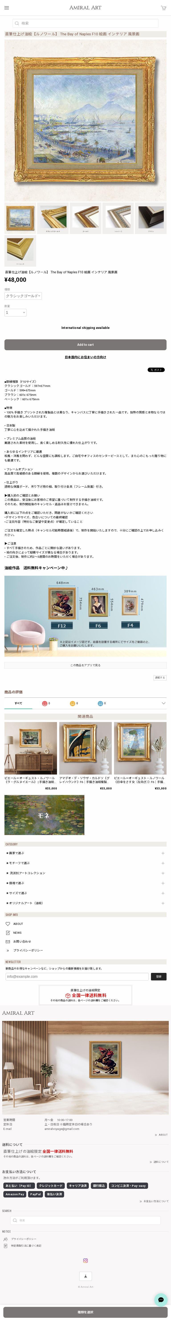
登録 (158, 976)
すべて (18, 703)
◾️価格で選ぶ (15, 883)
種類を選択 (85, 1312)
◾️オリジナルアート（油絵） (25, 903)
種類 (7, 289)
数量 (7, 306)
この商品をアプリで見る (85, 665)
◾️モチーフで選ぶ (18, 863)
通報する (160, 677)
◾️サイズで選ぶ (16, 893)
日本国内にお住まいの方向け (85, 357)
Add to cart (85, 344)
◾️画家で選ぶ (15, 853)
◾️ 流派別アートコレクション (25, 873)
